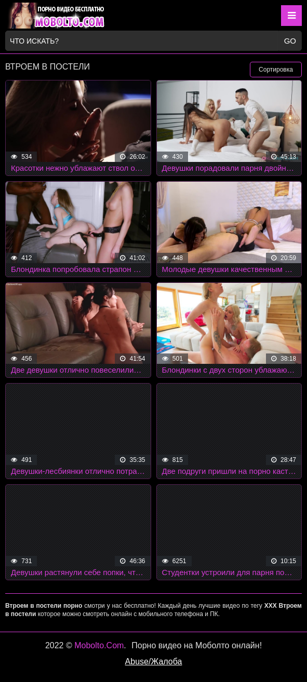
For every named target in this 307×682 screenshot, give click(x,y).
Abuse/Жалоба (153, 661)
